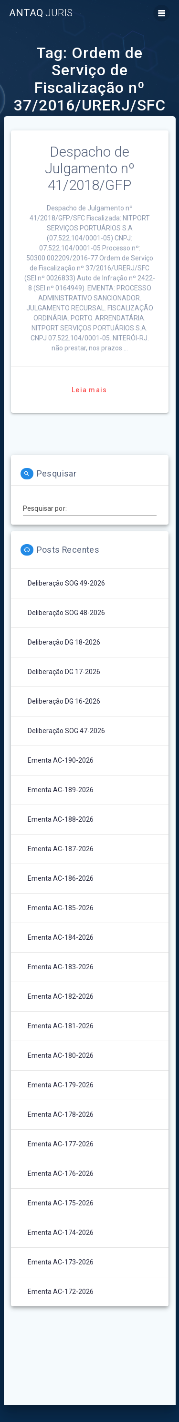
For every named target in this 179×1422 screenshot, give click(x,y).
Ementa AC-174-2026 (61, 1232)
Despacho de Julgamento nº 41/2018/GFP (90, 168)
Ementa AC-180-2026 (61, 1055)
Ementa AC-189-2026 (61, 790)
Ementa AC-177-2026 (61, 1144)
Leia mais (89, 390)
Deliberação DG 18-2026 (64, 642)
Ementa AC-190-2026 (61, 760)
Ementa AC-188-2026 (61, 819)
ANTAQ (41, 13)
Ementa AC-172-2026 (61, 1291)
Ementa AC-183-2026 (61, 967)
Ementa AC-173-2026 (61, 1262)
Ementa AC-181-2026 (61, 1026)
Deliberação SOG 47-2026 (66, 731)
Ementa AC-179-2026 (61, 1085)
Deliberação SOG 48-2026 (66, 613)
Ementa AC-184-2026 (61, 937)
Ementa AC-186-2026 (61, 878)
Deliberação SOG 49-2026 (66, 583)
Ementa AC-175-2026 (61, 1203)
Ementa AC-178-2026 (61, 1114)
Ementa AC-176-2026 (61, 1173)
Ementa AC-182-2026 (61, 996)
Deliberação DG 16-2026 (64, 701)
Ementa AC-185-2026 (61, 908)
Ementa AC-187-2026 (61, 849)
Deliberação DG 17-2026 (64, 672)
